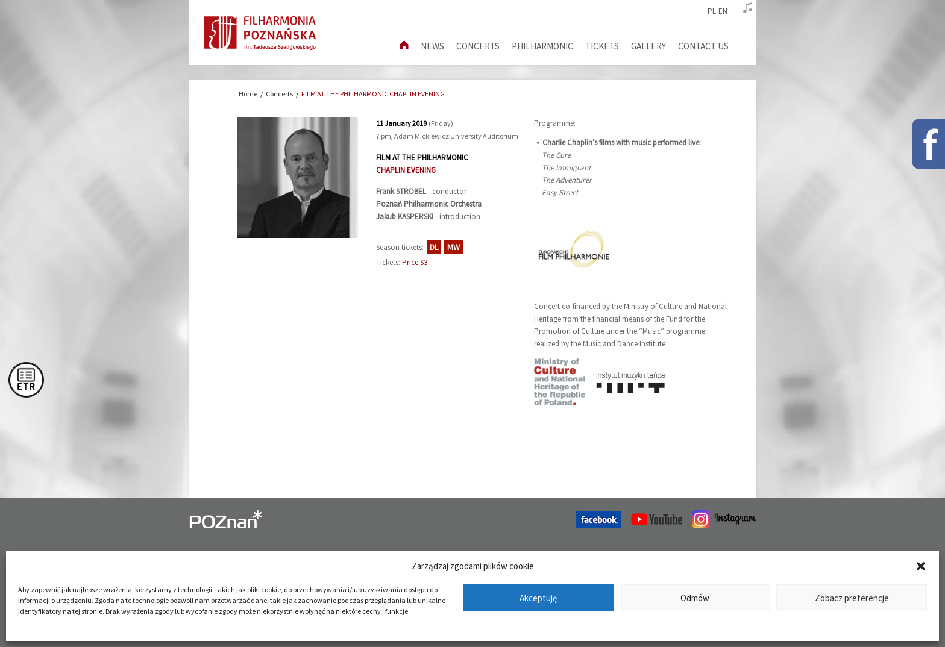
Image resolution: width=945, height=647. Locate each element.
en (722, 11)
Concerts (478, 46)
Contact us (703, 46)
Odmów (694, 598)
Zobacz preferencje (852, 598)
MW (453, 247)
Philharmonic (542, 46)
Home (248, 93)
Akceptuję (538, 598)
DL (434, 247)
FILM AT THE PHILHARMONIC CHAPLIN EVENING (373, 93)
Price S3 (414, 262)
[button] (921, 566)
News (432, 46)
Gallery (648, 46)
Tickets (602, 46)
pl (712, 11)
